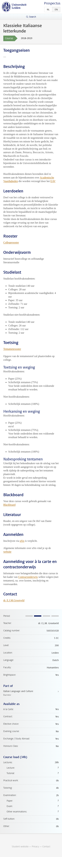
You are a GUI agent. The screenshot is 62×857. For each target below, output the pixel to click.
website (7, 551)
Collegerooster (11, 242)
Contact (46, 846)
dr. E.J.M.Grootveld (13, 600)
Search (32, 16)
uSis (22, 540)
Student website (20, 846)
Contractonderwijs (28, 577)
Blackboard (9, 504)
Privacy (35, 846)
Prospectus (52, 3)
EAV (53, 181)
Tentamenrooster (12, 349)
